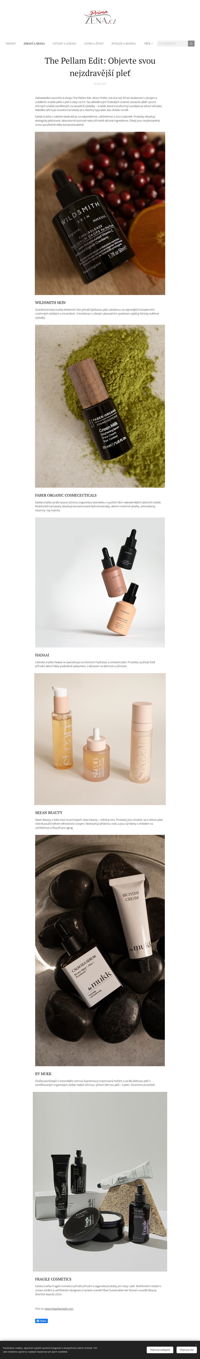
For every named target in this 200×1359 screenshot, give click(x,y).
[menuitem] (12, 43)
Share (41, 1321)
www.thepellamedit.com (59, 1308)
